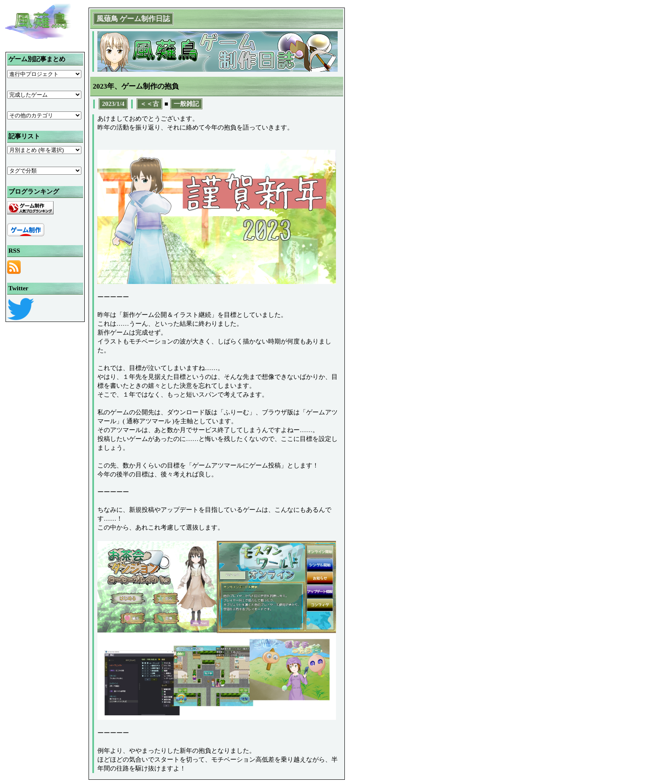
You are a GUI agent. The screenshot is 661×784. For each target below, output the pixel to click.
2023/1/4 (113, 103)
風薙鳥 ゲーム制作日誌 (133, 19)
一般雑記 (186, 103)
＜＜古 (149, 103)
